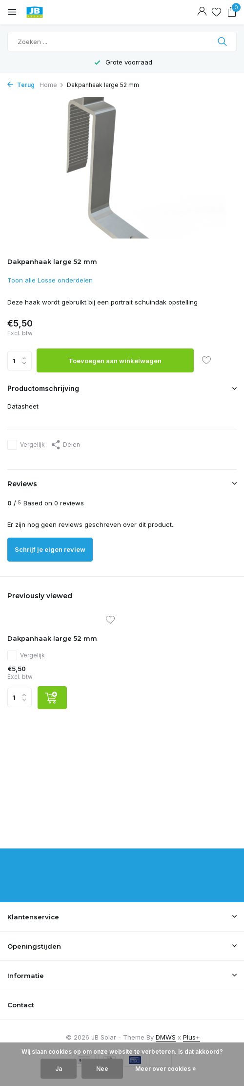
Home (52, 84)
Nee (102, 1068)
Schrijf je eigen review (50, 549)
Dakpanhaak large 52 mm (52, 638)
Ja (58, 1068)
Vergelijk (26, 444)
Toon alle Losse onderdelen (50, 280)
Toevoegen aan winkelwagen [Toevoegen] (115, 361)
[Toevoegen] (52, 697)
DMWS (166, 1037)
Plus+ (191, 1037)
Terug (21, 84)
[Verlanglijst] (216, 12)
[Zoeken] (122, 41)
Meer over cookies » (165, 1068)
